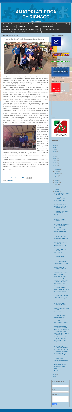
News (34, 24)
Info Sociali (41, 24)
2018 (54, 160)
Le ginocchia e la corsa (60, 291)
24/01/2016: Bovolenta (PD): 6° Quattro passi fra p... (61, 225)
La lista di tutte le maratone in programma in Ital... (61, 228)
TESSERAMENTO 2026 (24, 26)
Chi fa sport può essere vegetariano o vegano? (60, 197)
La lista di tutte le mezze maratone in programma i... (61, 232)
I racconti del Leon (35, 32)
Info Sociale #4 (58, 217)
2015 (54, 374)
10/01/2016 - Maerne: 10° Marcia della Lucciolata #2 (61, 294)
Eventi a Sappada (58, 274)
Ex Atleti (13, 26)
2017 (54, 163)
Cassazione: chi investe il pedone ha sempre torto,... (61, 277)
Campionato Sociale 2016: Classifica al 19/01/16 (61, 235)
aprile (56, 184)
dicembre (57, 167)
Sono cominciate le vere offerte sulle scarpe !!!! (60, 327)
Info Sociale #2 (58, 301)
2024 (54, 147)
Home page (50, 24)
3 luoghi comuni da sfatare (61, 214)
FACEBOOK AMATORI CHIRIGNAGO (44, 26)
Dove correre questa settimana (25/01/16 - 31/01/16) (60, 221)
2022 (54, 151)
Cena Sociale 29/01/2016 (60, 272)
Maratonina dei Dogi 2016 (60, 245)
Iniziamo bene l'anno (59, 366)
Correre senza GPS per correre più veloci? (60, 354)
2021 (54, 154)
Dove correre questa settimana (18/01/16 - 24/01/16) (60, 249)
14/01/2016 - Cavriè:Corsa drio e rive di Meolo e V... (61, 260)
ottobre (56, 171)
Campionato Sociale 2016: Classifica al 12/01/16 (61, 280)
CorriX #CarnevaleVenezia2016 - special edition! (61, 211)
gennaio (57, 191)
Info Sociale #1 (58, 344)
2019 (54, 158)
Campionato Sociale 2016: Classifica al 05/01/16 (61, 337)
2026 (54, 143)
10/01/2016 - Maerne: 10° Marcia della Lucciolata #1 (61, 298)
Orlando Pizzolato (34, 29)
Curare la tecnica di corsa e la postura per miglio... (61, 314)
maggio (57, 182)
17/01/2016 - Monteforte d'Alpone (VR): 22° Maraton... (60, 256)
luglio (56, 178)
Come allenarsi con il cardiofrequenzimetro (60, 201)
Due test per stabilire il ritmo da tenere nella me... (61, 286)
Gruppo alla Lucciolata (60, 311)
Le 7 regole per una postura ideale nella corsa (61, 323)
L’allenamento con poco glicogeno (60, 341)
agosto (56, 176)
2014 (54, 376)
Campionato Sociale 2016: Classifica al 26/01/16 (61, 207)
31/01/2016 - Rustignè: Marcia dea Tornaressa (61, 194)
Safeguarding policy (7, 32)
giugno (56, 180)
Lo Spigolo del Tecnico (60, 364)
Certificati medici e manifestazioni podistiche (61, 347)
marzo (56, 187)
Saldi (55, 368)
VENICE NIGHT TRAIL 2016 (61, 289)
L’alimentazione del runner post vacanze (61, 242)
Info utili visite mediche (23, 24)
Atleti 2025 (5, 26)
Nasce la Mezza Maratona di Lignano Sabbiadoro (61, 330)
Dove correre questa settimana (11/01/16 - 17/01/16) (60, 305)
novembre (57, 169)
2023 (54, 149)
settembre (57, 173)
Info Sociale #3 (58, 253)
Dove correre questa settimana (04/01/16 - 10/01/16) (60, 319)
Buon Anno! (57, 370)
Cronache (10, 180)
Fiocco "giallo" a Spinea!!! (60, 283)
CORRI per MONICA (21, 32)
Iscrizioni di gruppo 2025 (9, 29)
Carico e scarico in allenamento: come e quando (60, 269)
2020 (54, 156)
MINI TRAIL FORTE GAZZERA (50, 29)
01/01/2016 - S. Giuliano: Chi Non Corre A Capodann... (61, 350)
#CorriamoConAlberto (8, 24)
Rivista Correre (22, 29)
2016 (54, 165)
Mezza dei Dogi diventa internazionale (60, 357)
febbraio (57, 189)
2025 (54, 145)
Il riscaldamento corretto (60, 204)
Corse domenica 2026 (62, 24)
